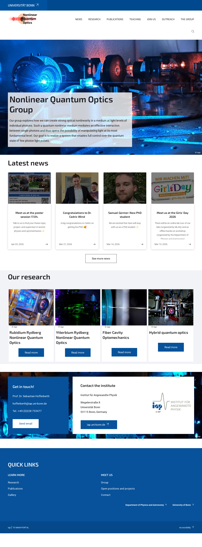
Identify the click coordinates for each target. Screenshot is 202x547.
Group (104, 482)
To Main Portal (21, 527)
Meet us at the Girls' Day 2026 (172, 215)
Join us (151, 19)
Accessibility (186, 527)
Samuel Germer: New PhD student (125, 215)
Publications (115, 19)
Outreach (168, 19)
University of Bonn (183, 505)
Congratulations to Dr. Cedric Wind (77, 215)
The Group (187, 19)
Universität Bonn (23, 5)
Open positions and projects (118, 488)
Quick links (23, 464)
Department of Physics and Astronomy (146, 505)
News (78, 19)
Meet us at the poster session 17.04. (29, 215)
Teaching (135, 19)
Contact (105, 494)
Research (94, 19)
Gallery (12, 494)
